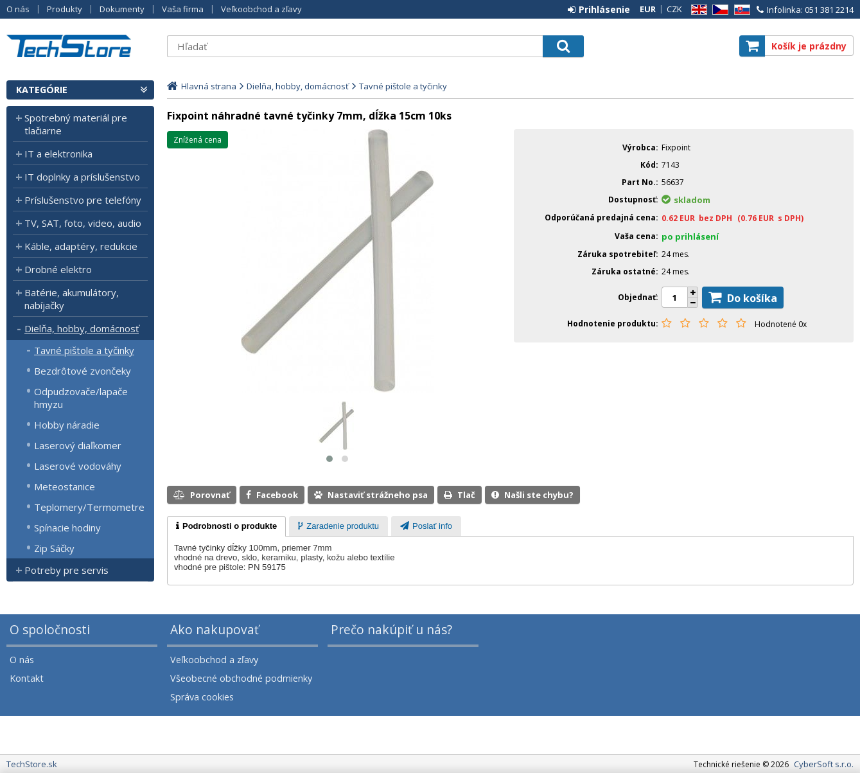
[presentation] (226, 526)
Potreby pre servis (66, 570)
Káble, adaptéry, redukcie (80, 246)
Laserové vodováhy (77, 465)
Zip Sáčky (54, 548)
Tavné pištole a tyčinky (84, 350)
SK (740, 10)
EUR (648, 9)
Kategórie (41, 90)
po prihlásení (690, 236)
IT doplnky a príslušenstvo (82, 176)
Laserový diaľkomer (77, 445)
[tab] (226, 526)
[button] (329, 458)
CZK (674, 9)
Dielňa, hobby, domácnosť (81, 328)
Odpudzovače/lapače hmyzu (81, 398)
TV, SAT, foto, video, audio (82, 223)
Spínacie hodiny (67, 527)
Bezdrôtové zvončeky (82, 370)
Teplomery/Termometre (89, 507)
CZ (718, 10)
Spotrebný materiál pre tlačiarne (75, 124)
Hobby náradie (67, 424)
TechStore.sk (80, 46)
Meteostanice (64, 486)
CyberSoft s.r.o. (824, 764)
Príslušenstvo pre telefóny (82, 199)
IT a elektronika (58, 153)
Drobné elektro (58, 269)
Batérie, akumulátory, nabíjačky (71, 299)
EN (697, 10)
